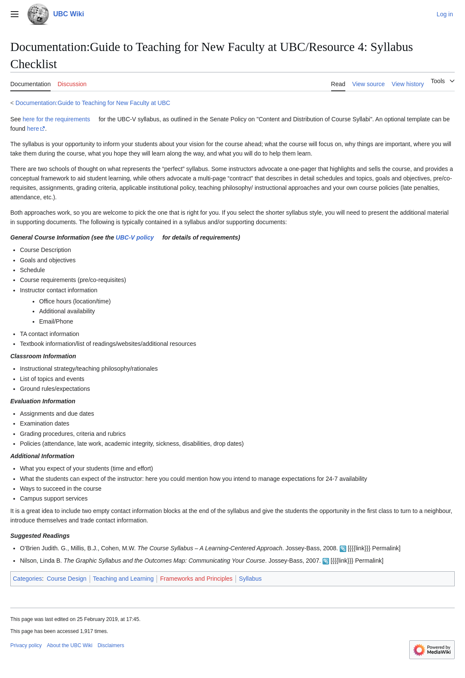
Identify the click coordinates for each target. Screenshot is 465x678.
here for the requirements (56, 119)
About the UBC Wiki (69, 645)
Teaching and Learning (123, 578)
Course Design (67, 578)
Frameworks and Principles (196, 578)
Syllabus (250, 578)
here (33, 128)
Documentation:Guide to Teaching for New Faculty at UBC (92, 102)
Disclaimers (110, 645)
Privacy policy (26, 645)
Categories (27, 578)
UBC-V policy (135, 237)
